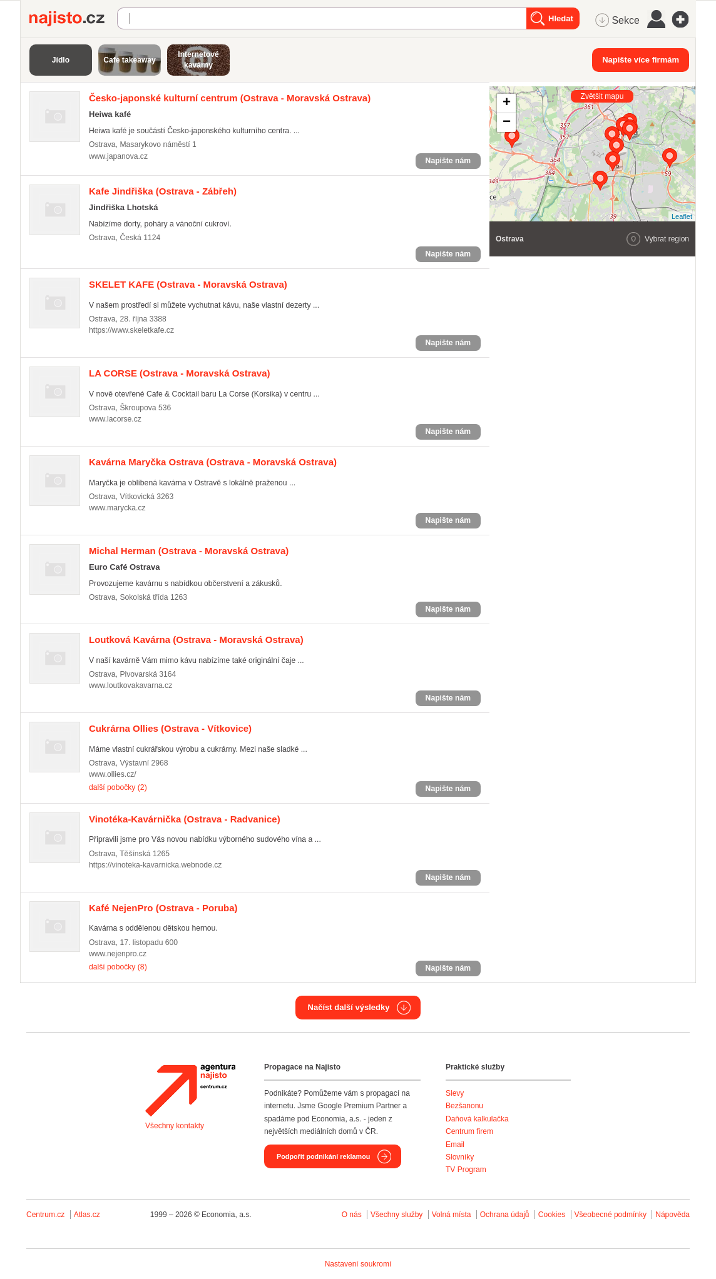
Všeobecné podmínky (611, 1214)
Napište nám (448, 160)
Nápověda (672, 1214)
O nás (352, 1214)
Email (455, 1144)
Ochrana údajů (504, 1214)
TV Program (466, 1169)
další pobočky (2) (118, 787)
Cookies (551, 1214)
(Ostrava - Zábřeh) (163, 191)
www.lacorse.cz (115, 419)
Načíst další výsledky (349, 1007)
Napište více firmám (640, 59)
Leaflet (682, 216)
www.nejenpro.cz (117, 953)
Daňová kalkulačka (477, 1119)
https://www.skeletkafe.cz (131, 330)
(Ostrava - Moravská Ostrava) (230, 98)
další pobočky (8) (118, 967)
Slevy (455, 1093)
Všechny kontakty (174, 1125)
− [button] (507, 122)
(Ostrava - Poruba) (163, 907)
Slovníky (460, 1157)
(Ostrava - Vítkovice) (170, 728)
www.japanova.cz (118, 156)
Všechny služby (398, 1214)
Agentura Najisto (190, 1090)
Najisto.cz (73, 18)
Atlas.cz (87, 1214)
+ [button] (507, 103)
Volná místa (451, 1214)
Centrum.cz (45, 1214)
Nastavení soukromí (358, 1264)
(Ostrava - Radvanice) (184, 819)
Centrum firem (469, 1131)
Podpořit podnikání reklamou (323, 1156)
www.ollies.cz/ (112, 774)
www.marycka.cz (117, 507)
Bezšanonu (464, 1105)
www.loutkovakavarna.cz (130, 685)
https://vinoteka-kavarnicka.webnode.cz (155, 865)
